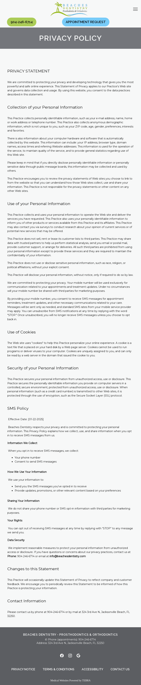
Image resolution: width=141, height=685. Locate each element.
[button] (135, 9)
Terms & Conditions (58, 669)
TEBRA (86, 680)
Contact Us (120, 669)
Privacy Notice (23, 669)
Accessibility (92, 669)
